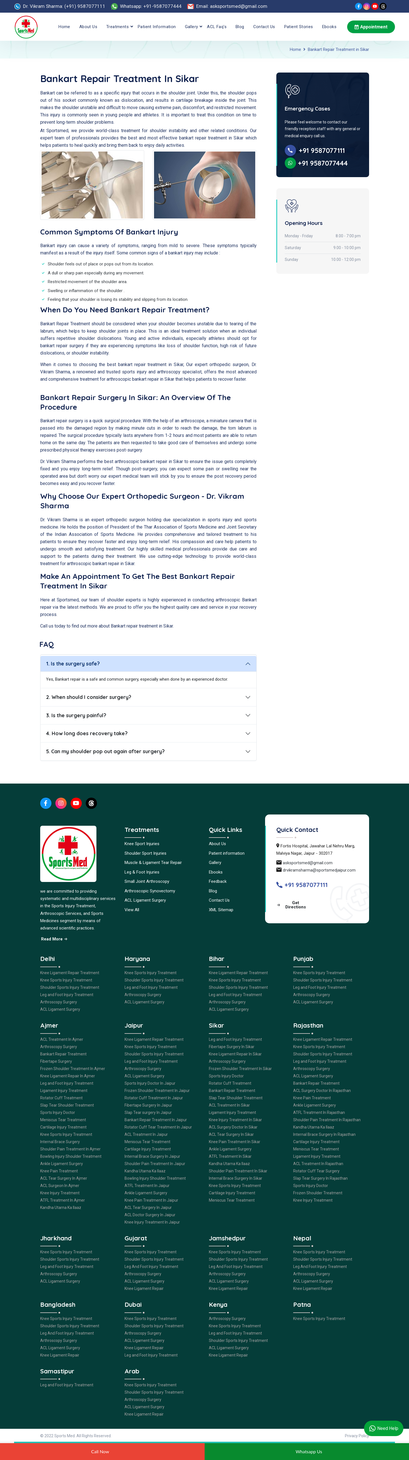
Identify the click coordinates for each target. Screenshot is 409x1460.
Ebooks (329, 26)
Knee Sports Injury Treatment (66, 980)
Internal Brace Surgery (60, 1141)
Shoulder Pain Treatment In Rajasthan (327, 1120)
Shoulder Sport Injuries (145, 853)
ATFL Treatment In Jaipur (147, 1185)
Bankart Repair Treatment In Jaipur (156, 1120)
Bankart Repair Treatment (63, 1054)
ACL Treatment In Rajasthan (318, 1163)
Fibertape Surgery (56, 1061)
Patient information (157, 26)
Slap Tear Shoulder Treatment (67, 1105)
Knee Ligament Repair (144, 1288)
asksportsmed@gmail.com (308, 862)
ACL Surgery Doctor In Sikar (233, 1127)
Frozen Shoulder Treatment (317, 1193)
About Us (88, 26)
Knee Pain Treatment (59, 1171)
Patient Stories (298, 26)
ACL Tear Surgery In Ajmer (63, 1178)
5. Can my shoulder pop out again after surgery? (105, 751)
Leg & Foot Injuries (142, 872)
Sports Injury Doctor (57, 1112)
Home (64, 26)
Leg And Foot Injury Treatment (151, 1266)
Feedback (218, 881)
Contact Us (264, 26)
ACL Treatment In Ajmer (61, 1039)
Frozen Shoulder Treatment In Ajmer (72, 1068)
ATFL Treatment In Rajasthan (319, 1112)
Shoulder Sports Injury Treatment (69, 987)
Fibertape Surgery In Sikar (231, 1046)
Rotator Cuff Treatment (61, 1098)
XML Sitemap (221, 909)
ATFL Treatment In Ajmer (62, 1200)
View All (132, 909)
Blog (240, 26)
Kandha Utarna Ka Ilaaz (60, 1207)
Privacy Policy (357, 1436)
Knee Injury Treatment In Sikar (235, 1120)
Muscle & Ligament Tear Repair (153, 862)
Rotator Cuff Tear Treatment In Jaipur (158, 1127)
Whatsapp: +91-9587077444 (151, 6)
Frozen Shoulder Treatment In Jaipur (157, 1090)
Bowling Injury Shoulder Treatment (70, 1156)
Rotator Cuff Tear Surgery (316, 1171)
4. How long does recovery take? (87, 733)
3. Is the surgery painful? (76, 715)
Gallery (191, 26)
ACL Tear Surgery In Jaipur (148, 1207)
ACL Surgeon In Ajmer (59, 1185)
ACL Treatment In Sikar (229, 1105)
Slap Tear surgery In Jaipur (148, 1112)
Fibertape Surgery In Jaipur (148, 1105)
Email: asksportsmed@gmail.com (231, 6)
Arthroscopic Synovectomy (150, 890)
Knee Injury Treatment (60, 1193)
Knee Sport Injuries (142, 843)
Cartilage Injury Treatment (63, 1127)
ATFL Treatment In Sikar (230, 1156)
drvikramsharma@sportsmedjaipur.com (319, 870)
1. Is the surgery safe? (73, 663)
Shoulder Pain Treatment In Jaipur (155, 1163)
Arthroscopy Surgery (58, 1002)
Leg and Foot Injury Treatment (66, 994)
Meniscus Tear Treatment (63, 1120)
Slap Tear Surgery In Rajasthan (320, 1178)
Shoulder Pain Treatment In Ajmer (70, 1149)
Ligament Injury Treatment (63, 1090)
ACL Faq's (217, 26)
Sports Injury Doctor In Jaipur (150, 1083)
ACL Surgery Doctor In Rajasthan (322, 1090)
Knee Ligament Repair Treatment (69, 973)
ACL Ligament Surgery (145, 900)
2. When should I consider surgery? (88, 697)
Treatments (117, 26)
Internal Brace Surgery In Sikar (235, 1178)
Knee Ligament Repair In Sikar (235, 1054)
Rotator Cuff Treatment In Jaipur (154, 1098)
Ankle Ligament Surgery (61, 1163)
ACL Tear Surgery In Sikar (231, 1134)
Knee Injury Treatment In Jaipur (152, 1222)
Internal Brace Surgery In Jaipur (152, 1156)
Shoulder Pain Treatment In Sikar (238, 1171)
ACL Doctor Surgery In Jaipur (150, 1215)
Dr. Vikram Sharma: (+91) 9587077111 (64, 6)
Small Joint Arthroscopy (147, 881)
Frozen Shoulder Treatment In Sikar (240, 1068)
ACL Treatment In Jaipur (146, 1134)
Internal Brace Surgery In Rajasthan (324, 1134)
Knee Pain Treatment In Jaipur (151, 1200)
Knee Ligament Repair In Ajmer (67, 1076)
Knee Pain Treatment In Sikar (234, 1141)
